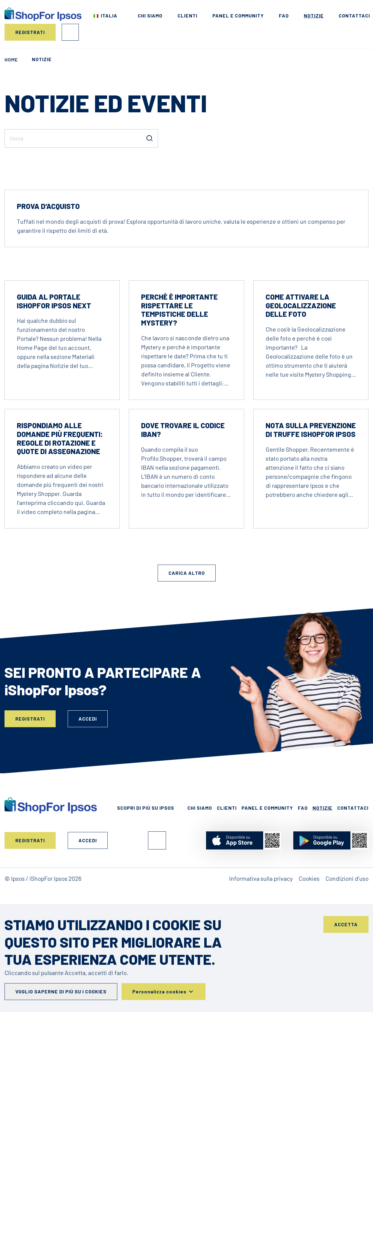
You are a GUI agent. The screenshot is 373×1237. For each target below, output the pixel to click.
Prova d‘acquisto (48, 383)
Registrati (30, 32)
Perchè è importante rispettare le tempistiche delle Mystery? (179, 487)
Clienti (187, 15)
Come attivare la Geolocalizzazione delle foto (301, 483)
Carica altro (186, 750)
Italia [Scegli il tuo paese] (109, 15)
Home (11, 59)
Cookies (309, 1055)
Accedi (70, 32)
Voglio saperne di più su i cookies (60, 1169)
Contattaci (354, 15)
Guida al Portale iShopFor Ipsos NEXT (54, 478)
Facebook (157, 1018)
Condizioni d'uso (346, 1055)
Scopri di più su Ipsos (145, 985)
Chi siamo (150, 15)
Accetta (346, 1102)
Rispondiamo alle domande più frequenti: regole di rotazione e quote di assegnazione (60, 615)
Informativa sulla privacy (261, 1055)
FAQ (284, 15)
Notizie (314, 15)
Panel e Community (238, 15)
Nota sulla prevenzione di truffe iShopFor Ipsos (311, 607)
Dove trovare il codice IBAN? (183, 607)
